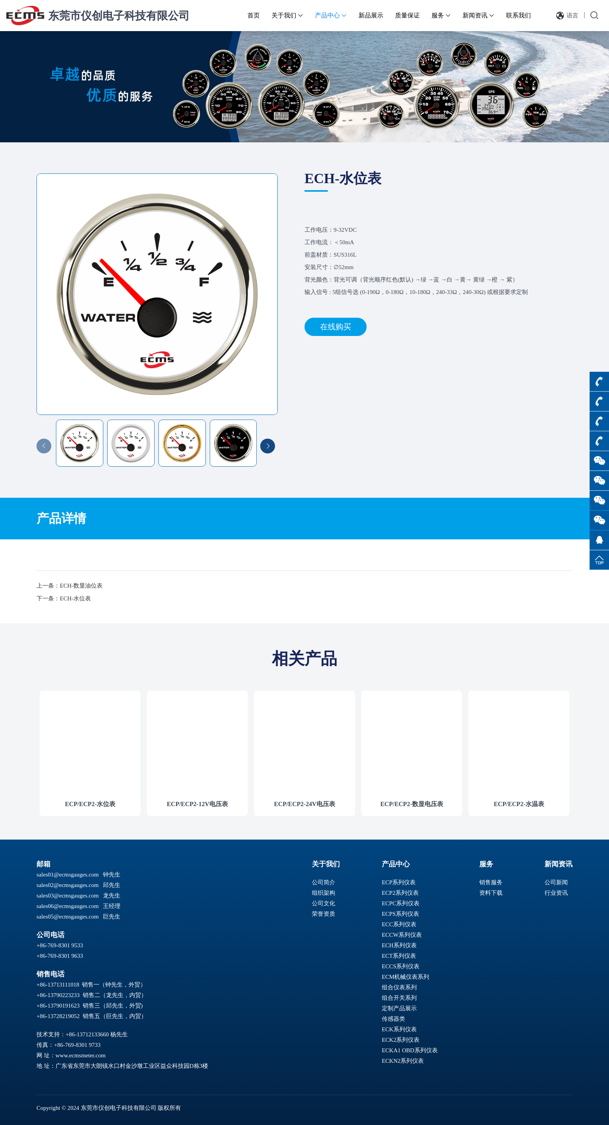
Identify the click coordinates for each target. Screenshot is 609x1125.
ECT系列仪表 (399, 956)
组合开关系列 (399, 998)
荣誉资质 (323, 914)
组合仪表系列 (399, 987)
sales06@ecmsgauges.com (68, 906)
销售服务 (491, 882)
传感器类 (393, 1019)
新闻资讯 (478, 15)
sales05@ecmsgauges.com (68, 916)
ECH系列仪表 (399, 945)
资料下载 (491, 893)
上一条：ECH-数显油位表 (70, 586)
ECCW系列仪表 (402, 935)
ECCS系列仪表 (401, 966)
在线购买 (335, 326)
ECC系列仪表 (399, 924)
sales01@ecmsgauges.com (68, 874)
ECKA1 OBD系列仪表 (410, 1050)
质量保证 (407, 15)
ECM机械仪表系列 (406, 977)
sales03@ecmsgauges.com (68, 895)
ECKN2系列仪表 (403, 1061)
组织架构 (323, 893)
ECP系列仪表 (399, 882)
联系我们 (518, 15)
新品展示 (370, 15)
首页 (253, 15)
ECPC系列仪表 (401, 903)
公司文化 (323, 903)
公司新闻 (556, 882)
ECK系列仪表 (399, 1029)
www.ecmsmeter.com (81, 1055)
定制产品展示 (399, 1008)
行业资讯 (556, 893)
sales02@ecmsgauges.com (68, 885)
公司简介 (323, 882)
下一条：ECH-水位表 (64, 598)
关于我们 (287, 15)
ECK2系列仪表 (401, 1040)
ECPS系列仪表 (400, 914)
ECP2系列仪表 (400, 893)
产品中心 (331, 15)
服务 (441, 15)
